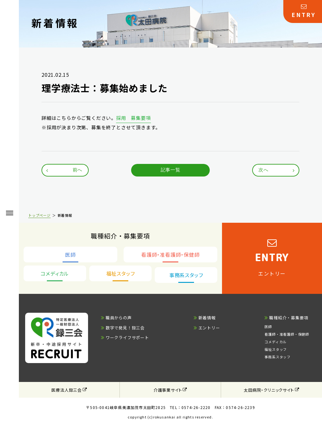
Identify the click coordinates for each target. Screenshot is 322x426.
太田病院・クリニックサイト (269, 390)
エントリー (209, 328)
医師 (268, 326)
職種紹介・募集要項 (288, 318)
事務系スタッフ (277, 356)
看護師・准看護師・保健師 (286, 334)
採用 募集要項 (133, 118)
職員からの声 (119, 318)
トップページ (39, 215)
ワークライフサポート (127, 337)
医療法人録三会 (66, 390)
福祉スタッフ (275, 349)
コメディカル (275, 341)
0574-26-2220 (195, 407)
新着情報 (207, 318)
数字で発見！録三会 (125, 328)
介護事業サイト (167, 390)
